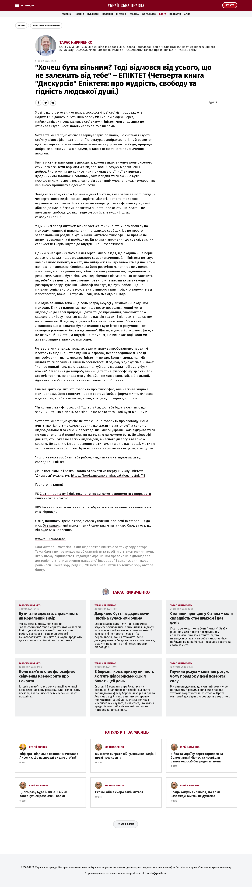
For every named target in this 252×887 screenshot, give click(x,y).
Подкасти (175, 14)
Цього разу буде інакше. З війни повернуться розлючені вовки (43, 794)
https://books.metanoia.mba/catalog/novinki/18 (108, 475)
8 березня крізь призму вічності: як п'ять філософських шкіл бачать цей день (124, 676)
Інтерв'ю (121, 14)
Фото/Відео (149, 14)
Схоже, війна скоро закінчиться (119, 792)
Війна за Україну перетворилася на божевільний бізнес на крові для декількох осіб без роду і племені (197, 757)
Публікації (93, 14)
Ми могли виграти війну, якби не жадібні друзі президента (125, 756)
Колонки (107, 14)
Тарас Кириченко (75, 42)
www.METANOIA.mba (50, 539)
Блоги (162, 14)
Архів (187, 14)
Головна (66, 14)
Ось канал (51, 525)
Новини (79, 14)
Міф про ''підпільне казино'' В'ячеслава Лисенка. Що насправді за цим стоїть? (48, 756)
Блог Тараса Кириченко (46, 25)
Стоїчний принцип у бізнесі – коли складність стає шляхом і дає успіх (201, 618)
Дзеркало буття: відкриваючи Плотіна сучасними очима (121, 616)
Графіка (134, 14)
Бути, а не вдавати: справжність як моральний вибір (48, 616)
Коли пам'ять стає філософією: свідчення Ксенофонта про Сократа (47, 676)
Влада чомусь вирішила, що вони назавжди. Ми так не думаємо (195, 794)
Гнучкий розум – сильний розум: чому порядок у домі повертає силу (199, 676)
